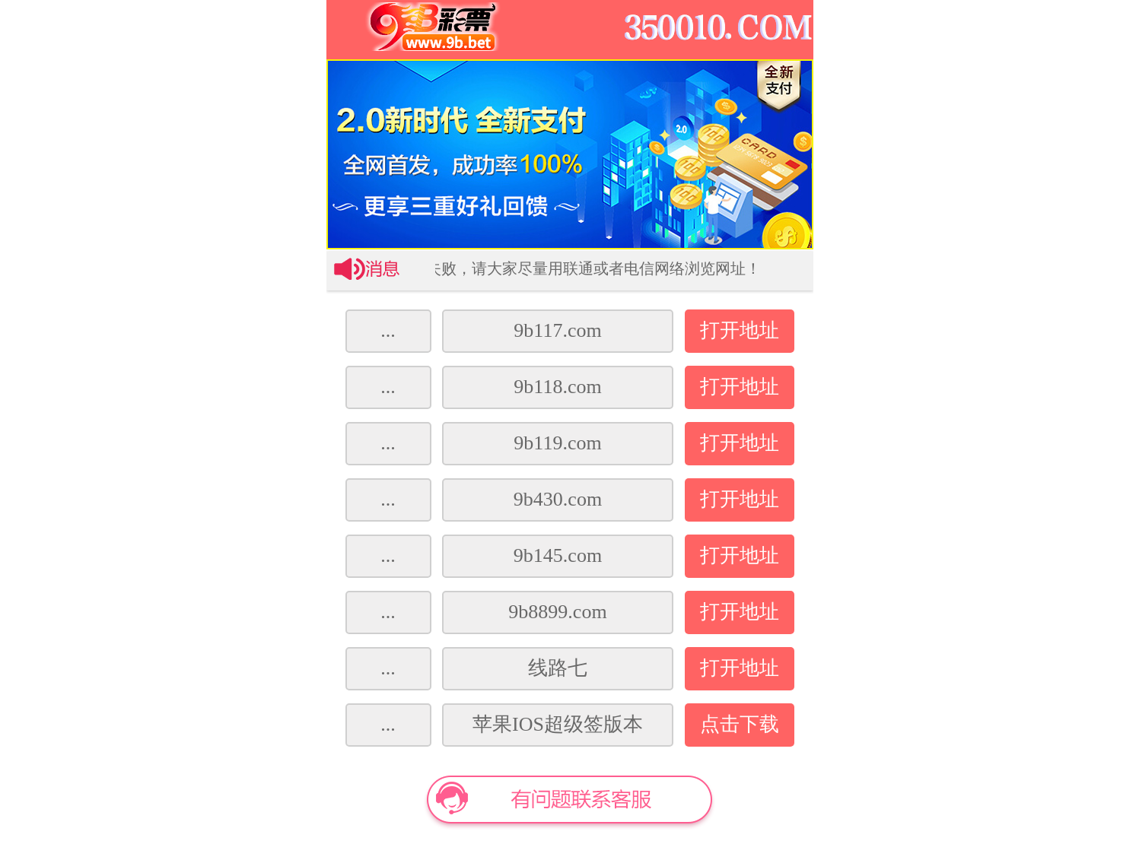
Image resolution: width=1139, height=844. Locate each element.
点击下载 (739, 724)
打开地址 (739, 330)
